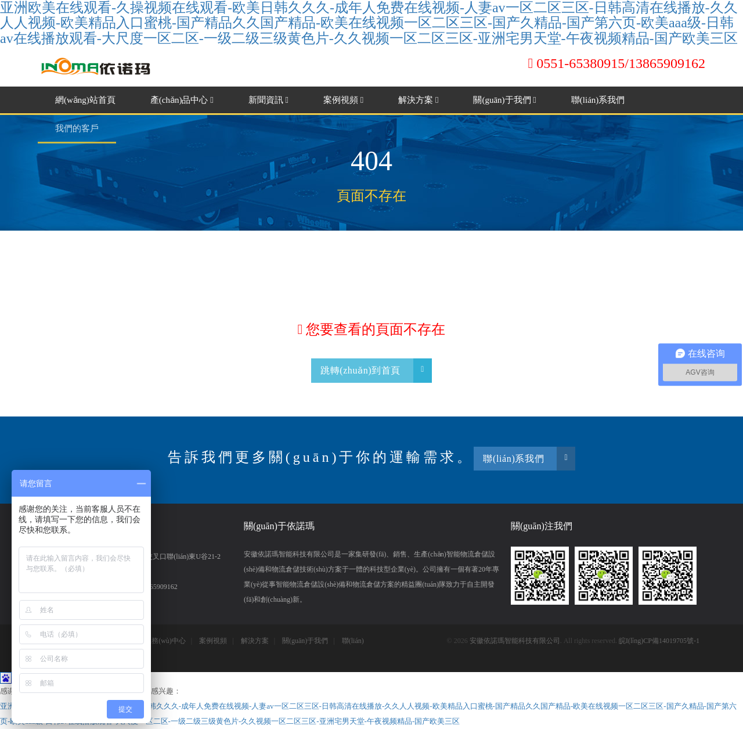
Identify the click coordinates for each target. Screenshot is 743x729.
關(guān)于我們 (504, 100)
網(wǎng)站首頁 (85, 100)
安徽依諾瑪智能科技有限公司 (515, 641)
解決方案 (418, 100)
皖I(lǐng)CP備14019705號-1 (659, 641)
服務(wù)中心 (165, 641)
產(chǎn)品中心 (182, 100)
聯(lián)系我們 (598, 100)
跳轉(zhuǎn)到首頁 (376, 370)
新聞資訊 (268, 100)
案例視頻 (343, 100)
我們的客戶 (77, 128)
